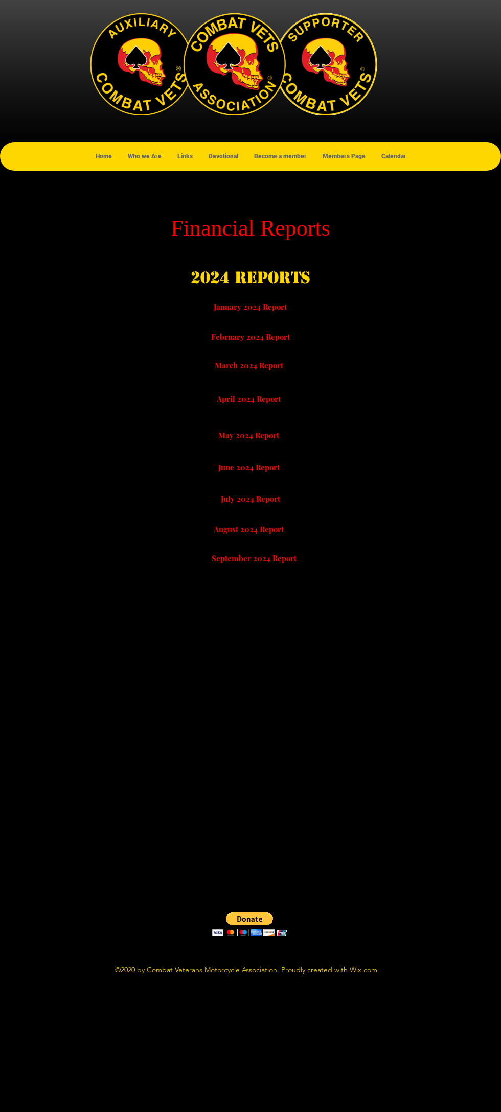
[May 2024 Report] (249, 435)
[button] (249, 924)
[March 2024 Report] (249, 365)
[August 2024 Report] (249, 529)
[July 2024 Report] (250, 499)
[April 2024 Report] (249, 398)
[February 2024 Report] (250, 337)
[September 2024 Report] (254, 558)
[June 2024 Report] (249, 467)
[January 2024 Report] (250, 306)
